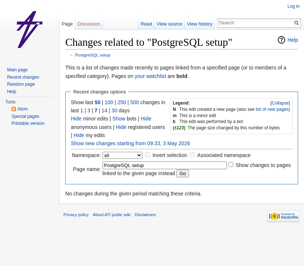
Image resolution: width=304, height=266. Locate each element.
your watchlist (150, 76)
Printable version (27, 123)
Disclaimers (145, 214)
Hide (76, 119)
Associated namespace (224, 155)
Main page (17, 69)
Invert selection (169, 155)
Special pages (25, 116)
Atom (22, 109)
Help (292, 40)
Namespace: (86, 155)
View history (200, 24)
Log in (293, 6)
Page (67, 24)
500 (134, 102)
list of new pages (272, 109)
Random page (21, 84)
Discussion (88, 24)
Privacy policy (76, 214)
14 (104, 110)
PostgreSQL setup (93, 54)
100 (109, 102)
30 (114, 110)
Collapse (280, 103)
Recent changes (23, 77)
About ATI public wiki (112, 214)
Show (119, 119)
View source (169, 24)
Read (146, 24)
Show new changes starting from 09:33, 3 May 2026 (130, 143)
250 (121, 102)
